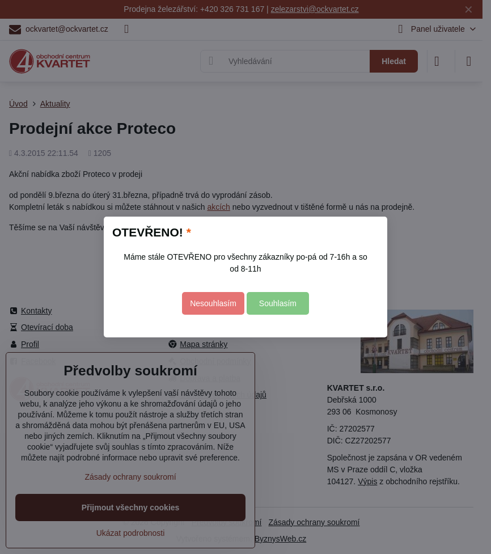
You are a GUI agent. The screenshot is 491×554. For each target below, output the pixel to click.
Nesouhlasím (213, 303)
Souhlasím (278, 303)
